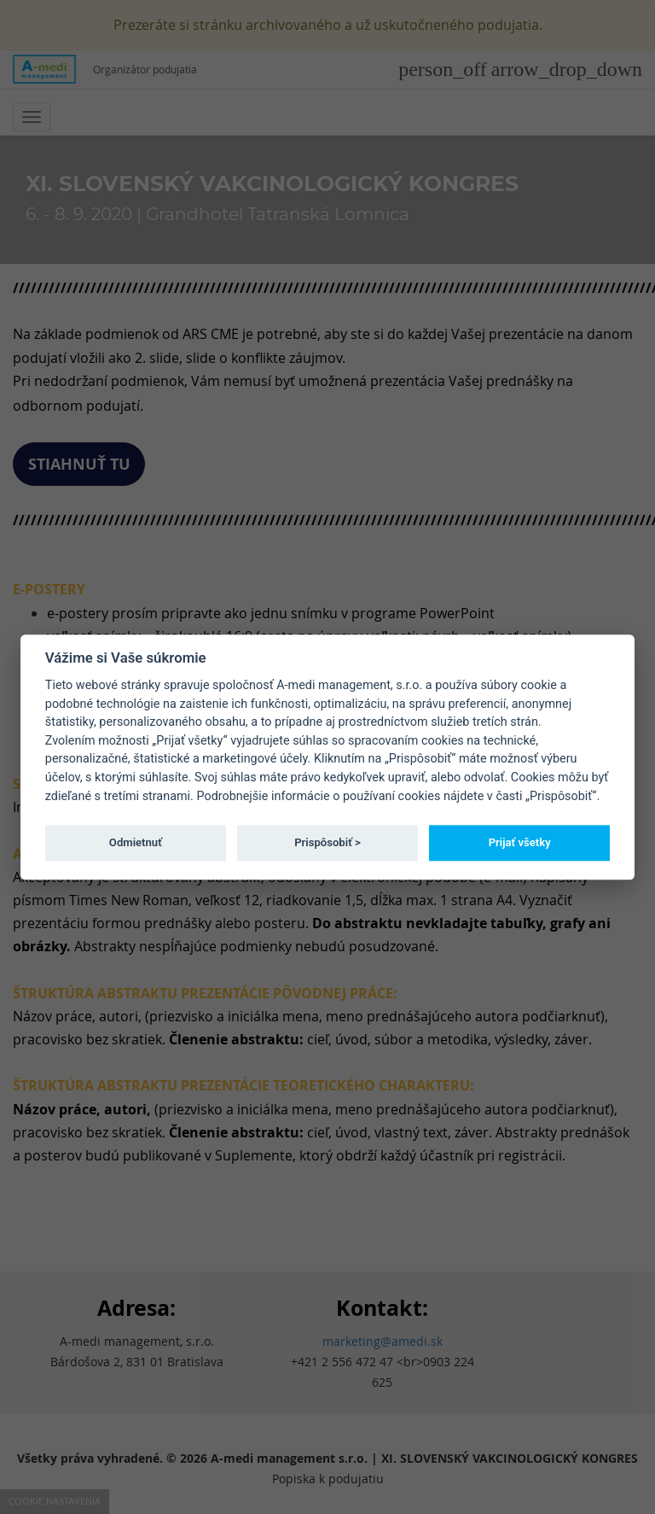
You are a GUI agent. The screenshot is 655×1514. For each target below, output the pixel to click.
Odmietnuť (135, 842)
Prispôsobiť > (327, 842)
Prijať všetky (520, 842)
